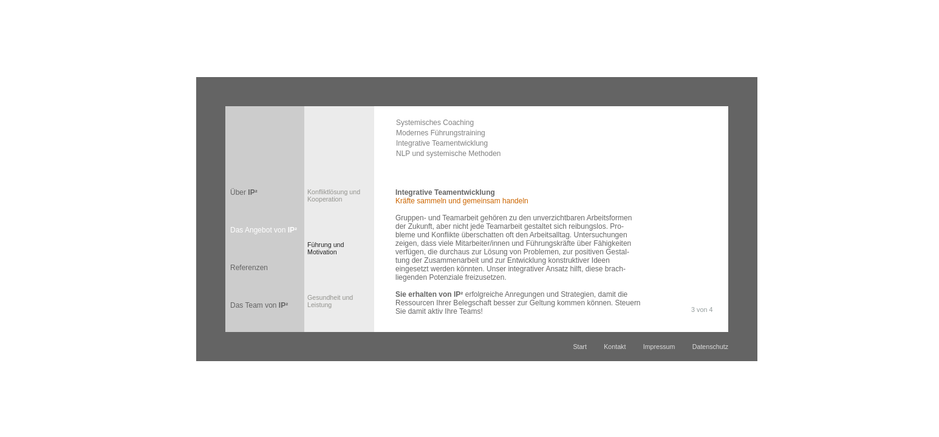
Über (244, 192)
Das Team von (259, 305)
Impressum (659, 346)
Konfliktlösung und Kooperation (333, 195)
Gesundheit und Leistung (330, 301)
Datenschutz (710, 346)
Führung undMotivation (325, 248)
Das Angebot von (263, 230)
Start (580, 346)
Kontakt (615, 346)
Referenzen (249, 267)
